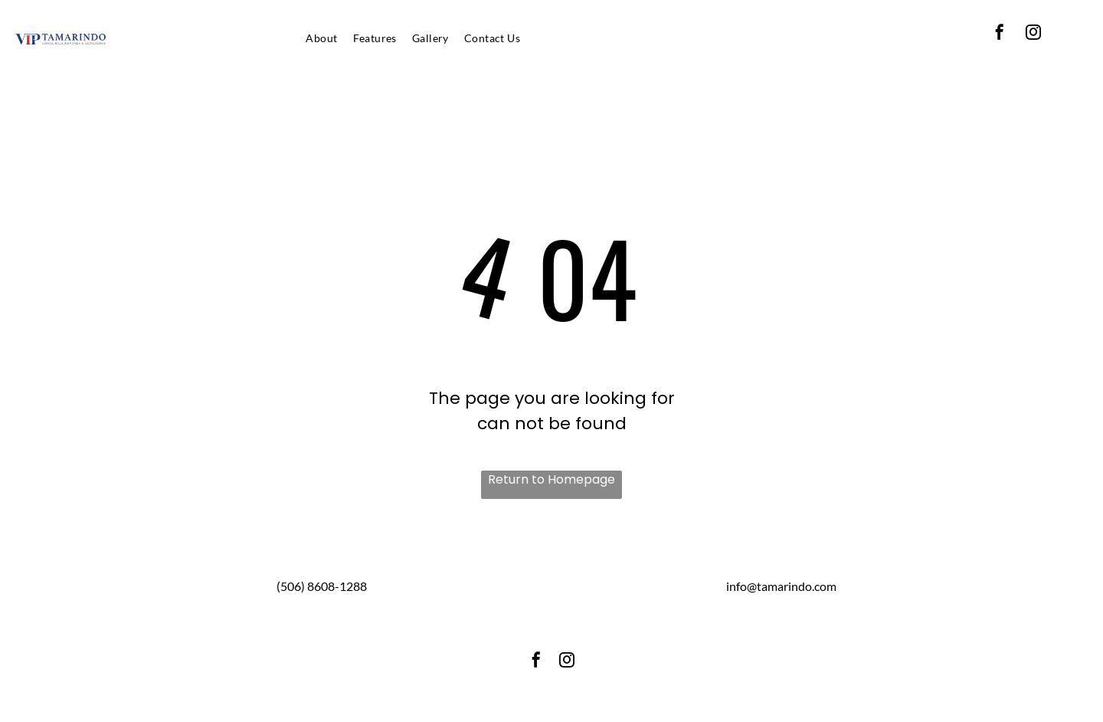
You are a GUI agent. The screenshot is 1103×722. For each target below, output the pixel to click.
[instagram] (1033, 34)
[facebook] (999, 34)
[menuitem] (321, 38)
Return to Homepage (551, 479)
